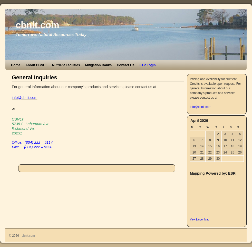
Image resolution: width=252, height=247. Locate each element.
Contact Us (125, 65)
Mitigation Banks (98, 65)
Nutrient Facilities (66, 65)
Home (15, 65)
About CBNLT (36, 65)
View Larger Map (199, 219)
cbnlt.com (37, 25)
